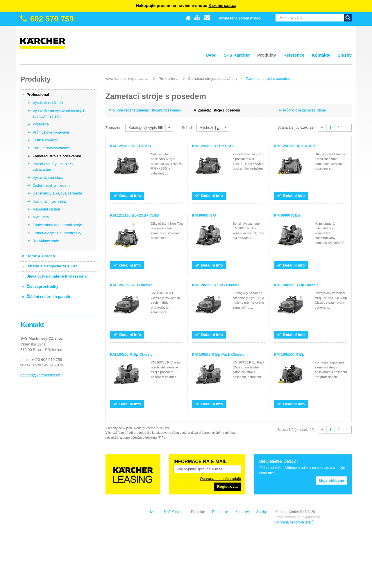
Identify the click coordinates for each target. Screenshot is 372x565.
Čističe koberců (45, 140)
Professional (168, 78)
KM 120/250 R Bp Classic (296, 285)
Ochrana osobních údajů (220, 478)
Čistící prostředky (42, 286)
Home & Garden (40, 256)
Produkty (266, 55)
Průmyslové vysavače (51, 132)
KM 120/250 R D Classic (131, 285)
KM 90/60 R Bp (287, 215)
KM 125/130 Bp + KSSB (294, 146)
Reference (294, 55)
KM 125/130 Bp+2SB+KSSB (134, 215)
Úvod (211, 55)
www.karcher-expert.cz (124, 78)
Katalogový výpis (145, 127)
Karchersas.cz (222, 5)
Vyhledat (348, 17)
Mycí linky (41, 217)
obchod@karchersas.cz (40, 375)
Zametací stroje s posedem (268, 78)
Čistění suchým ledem (51, 185)
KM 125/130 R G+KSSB (130, 146)
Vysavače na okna (48, 177)
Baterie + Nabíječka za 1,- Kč (52, 266)
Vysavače (41, 124)
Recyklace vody (46, 241)
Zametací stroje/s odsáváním (212, 78)
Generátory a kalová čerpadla (57, 193)
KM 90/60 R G (204, 215)
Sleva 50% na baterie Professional (56, 276)
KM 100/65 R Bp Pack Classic (218, 354)
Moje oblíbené (331, 480)
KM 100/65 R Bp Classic (131, 354)
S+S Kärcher (237, 55)
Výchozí (209, 127)
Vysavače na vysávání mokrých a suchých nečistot (60, 114)
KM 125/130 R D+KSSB (212, 146)
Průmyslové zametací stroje (304, 110)
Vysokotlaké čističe (48, 102)
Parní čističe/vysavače (51, 148)
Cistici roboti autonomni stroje (57, 225)
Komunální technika (49, 201)
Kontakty (321, 55)
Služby (345, 55)
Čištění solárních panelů (48, 296)
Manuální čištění (46, 209)
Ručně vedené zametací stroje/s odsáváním (147, 110)
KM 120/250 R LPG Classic (215, 285)
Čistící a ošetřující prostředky (57, 233)
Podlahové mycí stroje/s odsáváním (53, 167)
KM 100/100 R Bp (289, 354)
